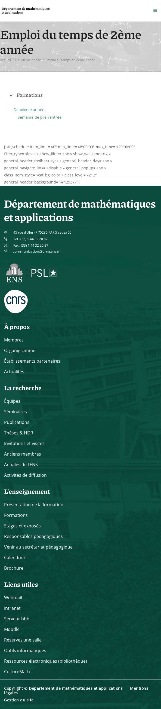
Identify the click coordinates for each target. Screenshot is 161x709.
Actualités (14, 372)
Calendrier (15, 557)
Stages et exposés (22, 526)
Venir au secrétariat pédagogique (38, 547)
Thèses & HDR (18, 433)
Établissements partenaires (32, 361)
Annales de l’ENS (21, 465)
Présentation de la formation (33, 505)
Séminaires (15, 412)
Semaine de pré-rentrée (39, 117)
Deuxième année (28, 59)
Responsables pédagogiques (33, 536)
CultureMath (17, 672)
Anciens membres (22, 454)
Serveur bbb (16, 619)
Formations (16, 515)
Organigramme (19, 350)
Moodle (12, 629)
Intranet (12, 608)
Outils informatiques (25, 650)
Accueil (5, 59)
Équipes (12, 401)
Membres (14, 340)
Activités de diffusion (25, 475)
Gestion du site (19, 699)
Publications (16, 422)
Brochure (13, 568)
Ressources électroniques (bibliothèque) (45, 661)
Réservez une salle (23, 640)
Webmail (13, 598)
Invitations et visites (24, 443)
